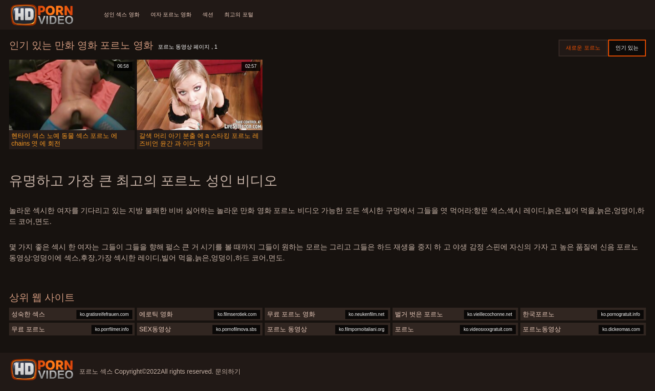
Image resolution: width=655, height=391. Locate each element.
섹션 (207, 14)
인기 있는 (627, 48)
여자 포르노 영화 (171, 14)
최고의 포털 (238, 14)
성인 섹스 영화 (122, 14)
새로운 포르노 (583, 48)
